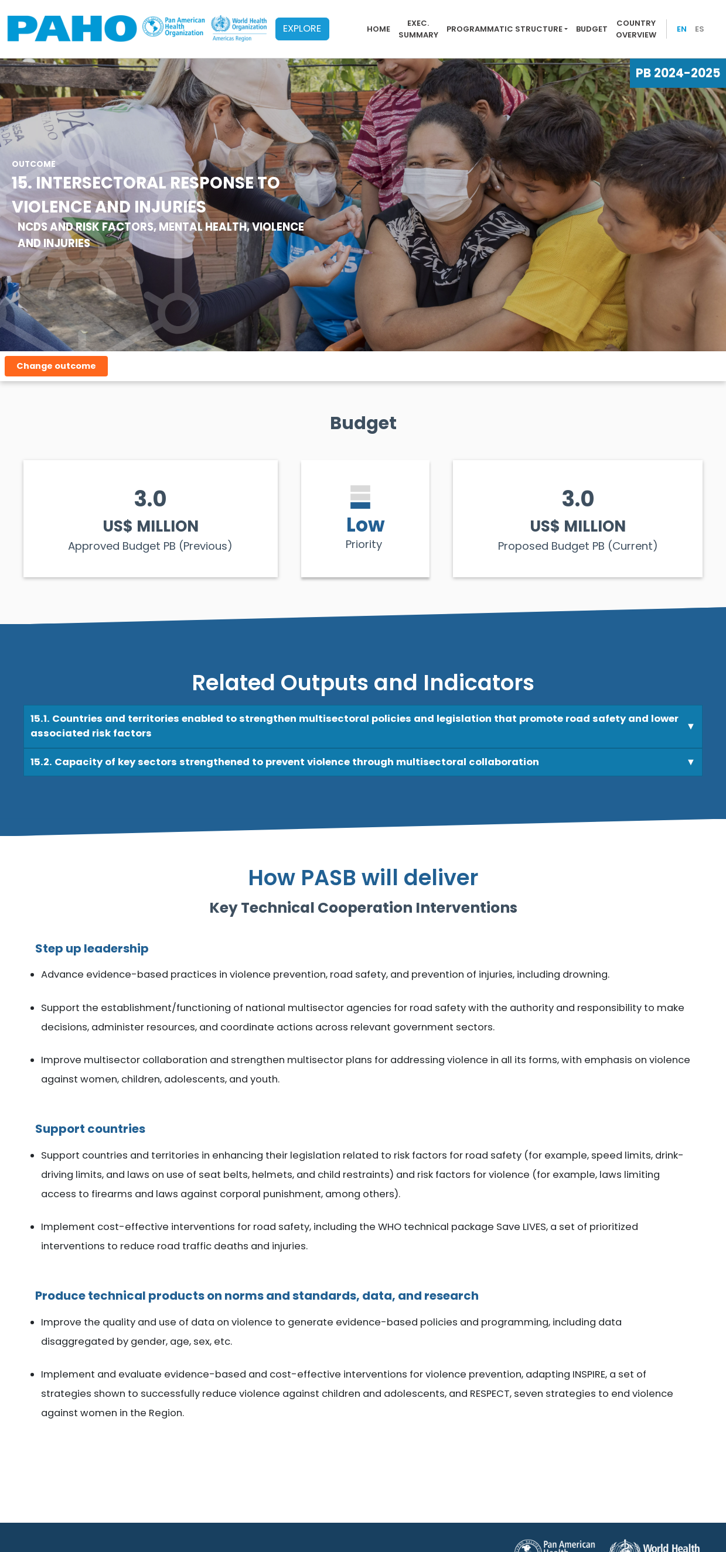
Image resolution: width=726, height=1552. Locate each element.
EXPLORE (302, 28)
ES (699, 29)
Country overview (636, 29)
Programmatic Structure (504, 29)
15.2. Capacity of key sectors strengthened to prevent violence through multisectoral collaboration (284, 762)
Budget (592, 29)
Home (378, 29)
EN (682, 29)
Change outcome (56, 366)
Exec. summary (418, 29)
